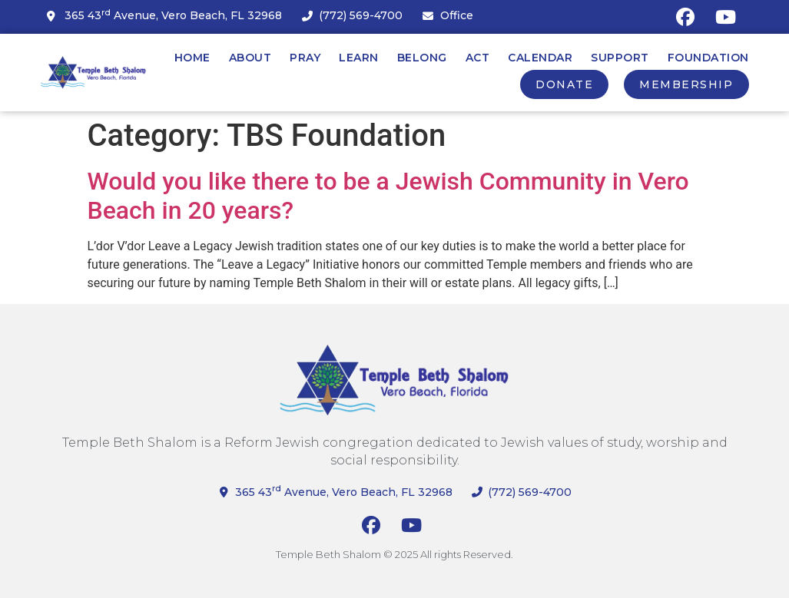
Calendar (540, 57)
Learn (359, 57)
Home (192, 57)
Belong (422, 57)
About (250, 57)
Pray (305, 57)
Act (478, 57)
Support (620, 57)
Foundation (708, 57)
